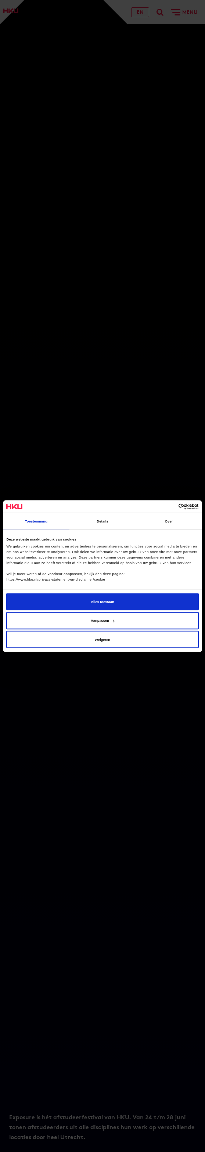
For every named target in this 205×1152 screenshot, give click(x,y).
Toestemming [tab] (36, 521)
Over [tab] (169, 521)
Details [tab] (102, 521)
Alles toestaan (102, 601)
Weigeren (102, 639)
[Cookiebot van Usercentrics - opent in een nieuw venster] (166, 506)
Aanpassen (103, 621)
